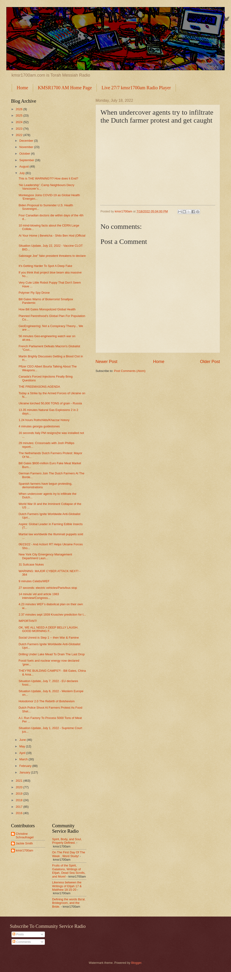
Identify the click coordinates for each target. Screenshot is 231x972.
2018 (19, 800)
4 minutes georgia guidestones (39, 426)
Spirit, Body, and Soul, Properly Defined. (67, 840)
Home (22, 87)
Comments (21, 942)
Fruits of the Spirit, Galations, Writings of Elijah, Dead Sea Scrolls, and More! (68, 871)
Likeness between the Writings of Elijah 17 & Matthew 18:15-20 (67, 886)
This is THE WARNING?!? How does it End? (48, 178)
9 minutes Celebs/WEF (34, 581)
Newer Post (106, 361)
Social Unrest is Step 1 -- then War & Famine (49, 637)
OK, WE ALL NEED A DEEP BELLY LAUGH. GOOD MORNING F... (48, 629)
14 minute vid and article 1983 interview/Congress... (39, 595)
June (23, 740)
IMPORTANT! (28, 621)
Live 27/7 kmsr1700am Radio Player (136, 87)
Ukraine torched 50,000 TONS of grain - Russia (50, 403)
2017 (19, 806)
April (22, 753)
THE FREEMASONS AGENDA (39, 386)
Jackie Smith (24, 843)
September (27, 160)
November (26, 147)
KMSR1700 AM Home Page (65, 87)
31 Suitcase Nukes (31, 564)
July (22, 173)
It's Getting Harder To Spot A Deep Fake (45, 266)
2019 (19, 793)
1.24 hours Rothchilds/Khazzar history (44, 420)
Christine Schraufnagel (25, 835)
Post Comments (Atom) (130, 371)
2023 (19, 128)
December (26, 140)
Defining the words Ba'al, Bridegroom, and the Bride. (68, 903)
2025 (19, 115)
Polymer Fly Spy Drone (34, 292)
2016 (19, 813)
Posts (18, 934)
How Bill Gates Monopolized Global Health (47, 309)
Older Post (210, 361)
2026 (19, 109)
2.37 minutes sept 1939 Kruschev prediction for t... (52, 614)
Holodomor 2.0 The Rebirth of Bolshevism (47, 701)
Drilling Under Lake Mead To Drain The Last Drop (52, 654)
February (25, 766)
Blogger (136, 962)
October (25, 153)
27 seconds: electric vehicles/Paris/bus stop (48, 587)
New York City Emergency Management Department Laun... (45, 556)
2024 (19, 122)
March (23, 759)
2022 (19, 135)
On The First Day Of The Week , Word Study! (68, 854)
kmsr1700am (24, 850)
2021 (19, 780)
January (25, 772)
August (24, 166)
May (22, 746)
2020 (19, 787)
